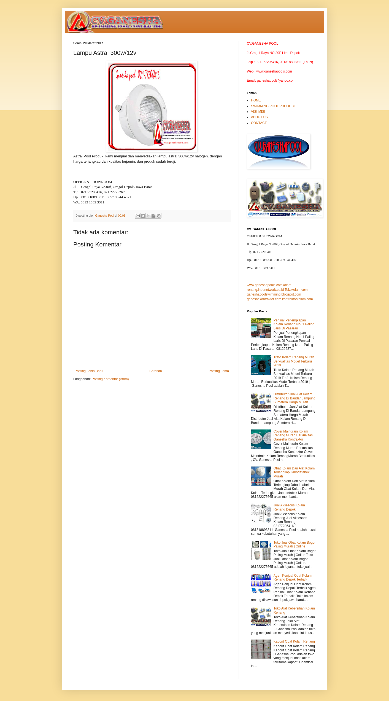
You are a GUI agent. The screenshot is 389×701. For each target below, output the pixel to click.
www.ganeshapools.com (264, 285)
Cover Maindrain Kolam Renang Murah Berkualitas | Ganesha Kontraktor (294, 435)
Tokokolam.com (296, 290)
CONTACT (259, 123)
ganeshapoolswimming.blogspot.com (274, 294)
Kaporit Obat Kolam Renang (294, 641)
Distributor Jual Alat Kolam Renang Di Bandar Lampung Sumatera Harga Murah (294, 398)
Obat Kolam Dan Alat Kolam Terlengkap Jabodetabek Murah (294, 472)
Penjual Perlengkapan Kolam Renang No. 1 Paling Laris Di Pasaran (294, 324)
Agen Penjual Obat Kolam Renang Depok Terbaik (293, 577)
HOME (256, 100)
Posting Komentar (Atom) (110, 379)
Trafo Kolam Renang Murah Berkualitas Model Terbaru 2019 (294, 361)
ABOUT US (259, 117)
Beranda (155, 371)
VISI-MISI (258, 112)
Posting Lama (219, 371)
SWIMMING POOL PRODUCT (273, 106)
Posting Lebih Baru (88, 371)
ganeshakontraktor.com (264, 299)
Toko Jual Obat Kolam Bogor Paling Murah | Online (295, 544)
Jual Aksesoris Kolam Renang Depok (289, 507)
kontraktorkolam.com (297, 299)
